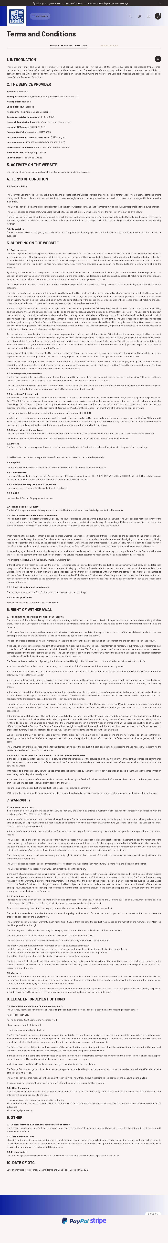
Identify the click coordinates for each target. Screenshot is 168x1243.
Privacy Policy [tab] (109, 45)
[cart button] (158, 16)
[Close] (160, 3)
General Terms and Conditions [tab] (68, 45)
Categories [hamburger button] (40, 16)
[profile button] (148, 16)
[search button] (130, 16)
